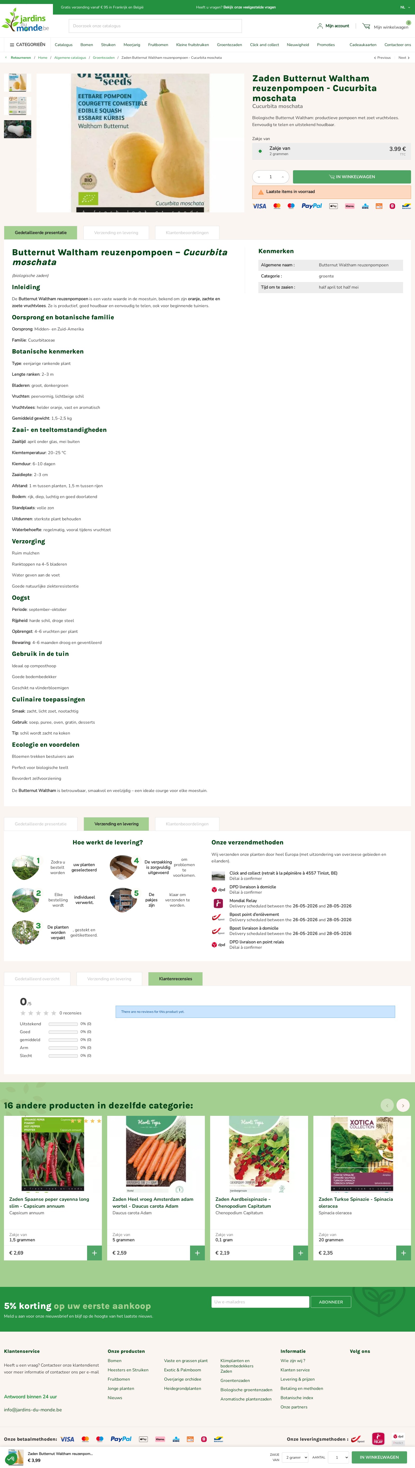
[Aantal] (270, 177)
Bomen (86, 44)
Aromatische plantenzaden (246, 1399)
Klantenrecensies (175, 979)
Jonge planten (121, 1388)
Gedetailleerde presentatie (41, 233)
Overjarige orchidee (182, 1379)
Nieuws (115, 1398)
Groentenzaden (235, 1381)
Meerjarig (132, 44)
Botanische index (297, 1398)
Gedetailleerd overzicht (37, 979)
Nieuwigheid (298, 44)
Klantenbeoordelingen (187, 233)
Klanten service (295, 1370)
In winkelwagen (352, 177)
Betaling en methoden (302, 1388)
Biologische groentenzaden (246, 1390)
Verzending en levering (116, 233)
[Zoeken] (155, 26)
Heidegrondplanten (182, 1388)
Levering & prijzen (298, 1379)
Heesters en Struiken (128, 1370)
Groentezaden (229, 44)
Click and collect (264, 44)
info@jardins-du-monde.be (33, 1410)
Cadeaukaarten (363, 44)
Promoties (326, 44)
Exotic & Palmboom (182, 1370)
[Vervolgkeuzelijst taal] (405, 7)
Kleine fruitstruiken (192, 44)
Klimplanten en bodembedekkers (237, 1363)
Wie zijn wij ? (293, 1361)
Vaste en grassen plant (186, 1361)
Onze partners (294, 1407)
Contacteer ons (398, 44)
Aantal (318, 1457)
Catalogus (64, 44)
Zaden (226, 1371)
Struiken (108, 44)
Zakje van (274, 1457)
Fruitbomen (158, 44)
